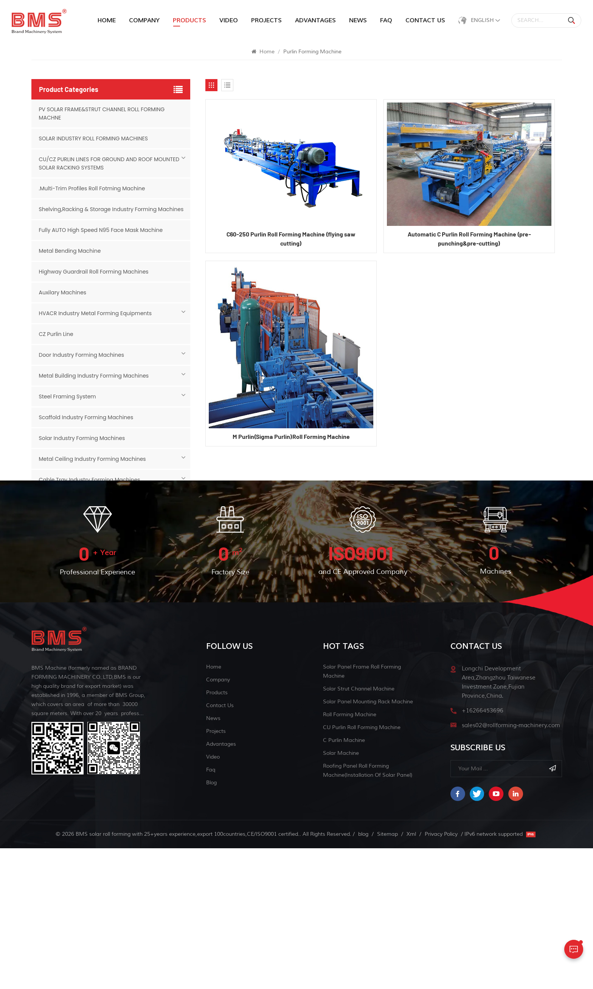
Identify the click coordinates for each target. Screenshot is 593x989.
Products (217, 833)
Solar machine (341, 894)
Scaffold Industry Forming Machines (86, 417)
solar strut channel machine (358, 829)
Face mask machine (65, 563)
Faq (386, 20)
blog (211, 923)
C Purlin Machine (344, 881)
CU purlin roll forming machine (362, 868)
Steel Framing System (67, 396)
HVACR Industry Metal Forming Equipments (95, 313)
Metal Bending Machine (70, 251)
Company (144, 20)
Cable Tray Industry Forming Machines (89, 480)
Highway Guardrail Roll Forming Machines (94, 271)
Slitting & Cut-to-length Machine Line (89, 542)
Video (228, 20)
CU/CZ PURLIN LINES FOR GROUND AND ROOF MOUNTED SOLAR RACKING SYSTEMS (109, 163)
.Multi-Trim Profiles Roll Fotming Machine (92, 188)
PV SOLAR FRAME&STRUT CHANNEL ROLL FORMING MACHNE (102, 113)
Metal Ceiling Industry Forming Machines (92, 459)
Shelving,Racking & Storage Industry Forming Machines (111, 209)
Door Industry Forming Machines (81, 355)
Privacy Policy (441, 975)
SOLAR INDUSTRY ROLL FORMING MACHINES (93, 138)
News (358, 20)
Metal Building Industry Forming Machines (94, 375)
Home (107, 20)
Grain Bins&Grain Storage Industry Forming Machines (109, 584)
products (189, 20)
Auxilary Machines (63, 292)
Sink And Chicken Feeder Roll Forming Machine (100, 521)
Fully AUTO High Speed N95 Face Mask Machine (101, 230)
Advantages (315, 20)
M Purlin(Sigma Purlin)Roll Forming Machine (291, 436)
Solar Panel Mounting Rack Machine (368, 842)
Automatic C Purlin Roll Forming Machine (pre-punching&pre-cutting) (469, 238)
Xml (411, 975)
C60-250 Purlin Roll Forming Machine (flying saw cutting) (291, 238)
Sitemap (387, 975)
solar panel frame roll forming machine (362, 812)
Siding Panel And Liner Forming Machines (93, 500)
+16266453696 (482, 851)
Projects (266, 20)
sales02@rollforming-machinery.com (511, 866)
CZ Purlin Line (56, 334)
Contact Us (425, 20)
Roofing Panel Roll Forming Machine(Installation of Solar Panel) (367, 911)
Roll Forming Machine (349, 855)
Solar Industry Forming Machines (82, 438)
